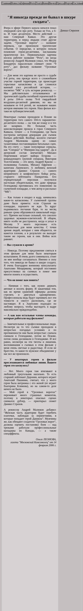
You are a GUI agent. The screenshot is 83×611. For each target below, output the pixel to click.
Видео (52, 3)
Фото (32, 3)
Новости (16, 3)
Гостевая (78, 3)
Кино (46, 3)
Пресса (60, 3)
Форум (68, 3)
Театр (39, 3)
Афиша (25, 3)
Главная (6, 3)
